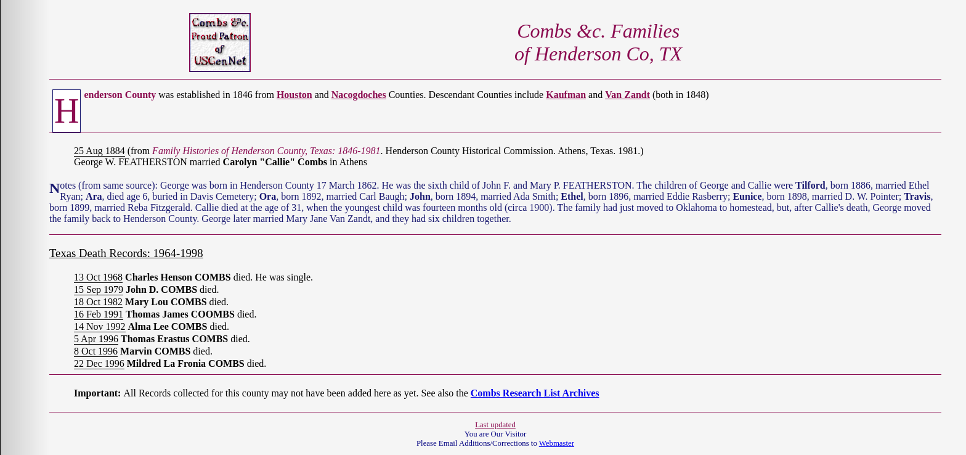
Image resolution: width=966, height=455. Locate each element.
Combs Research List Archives (535, 393)
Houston (294, 94)
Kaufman (566, 94)
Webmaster (556, 443)
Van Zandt (627, 94)
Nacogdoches (358, 94)
